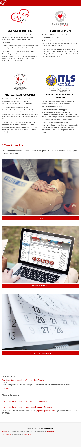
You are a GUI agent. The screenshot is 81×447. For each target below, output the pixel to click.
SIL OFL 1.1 (27, 434)
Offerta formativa (12, 145)
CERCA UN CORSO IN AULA (40, 353)
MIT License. (50, 431)
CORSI (40, 218)
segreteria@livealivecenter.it (47, 411)
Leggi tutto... (6, 388)
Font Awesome (6, 434)
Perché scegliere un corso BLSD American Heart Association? (24, 380)
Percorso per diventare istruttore (25, 401)
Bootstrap (5, 431)
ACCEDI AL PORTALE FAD (40, 286)
